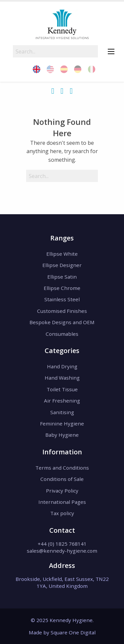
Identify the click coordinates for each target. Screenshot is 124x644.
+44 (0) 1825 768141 (62, 543)
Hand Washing (62, 377)
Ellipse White (62, 253)
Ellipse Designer (62, 265)
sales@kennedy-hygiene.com (62, 550)
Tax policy (62, 513)
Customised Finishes (62, 311)
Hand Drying (62, 366)
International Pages (62, 502)
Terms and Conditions (62, 467)
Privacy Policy (62, 490)
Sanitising (62, 412)
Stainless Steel (62, 299)
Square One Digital (73, 632)
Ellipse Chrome (62, 288)
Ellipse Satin (62, 276)
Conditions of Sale (62, 479)
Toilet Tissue (62, 389)
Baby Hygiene (62, 434)
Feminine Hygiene (62, 423)
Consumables (62, 333)
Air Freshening (62, 400)
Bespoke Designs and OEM (62, 322)
